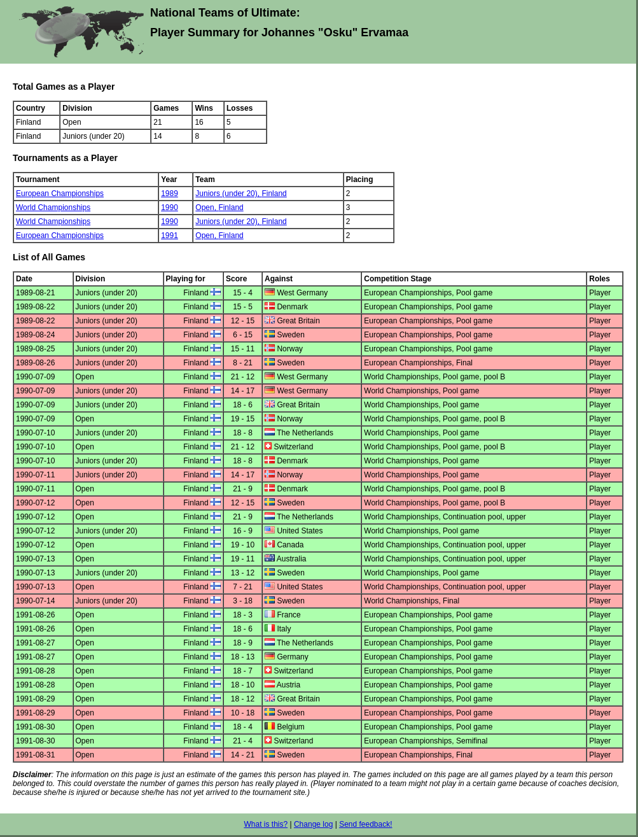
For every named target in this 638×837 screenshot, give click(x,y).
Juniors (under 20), (228, 193)
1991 (169, 235)
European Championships (60, 193)
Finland (273, 193)
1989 (169, 193)
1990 (169, 207)
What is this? (266, 824)
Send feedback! (365, 824)
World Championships (53, 207)
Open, (206, 207)
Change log (313, 824)
